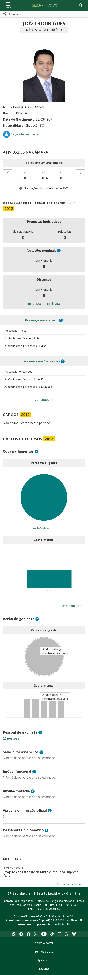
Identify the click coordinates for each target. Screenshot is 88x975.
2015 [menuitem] (62, 178)
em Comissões (41, 361)
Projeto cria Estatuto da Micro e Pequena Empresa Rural (41, 874)
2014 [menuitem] (43, 178)
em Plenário (41, 320)
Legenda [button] (42, 528)
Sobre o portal (44, 943)
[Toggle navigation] (80, 5)
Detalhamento (73, 606)
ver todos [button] (42, 400)
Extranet (44, 968)
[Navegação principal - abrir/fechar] (8, 5)
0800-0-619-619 (46, 916)
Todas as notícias (71, 884)
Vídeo (34, 304)
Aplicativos (44, 960)
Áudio (53, 304)
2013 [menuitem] (25, 178)
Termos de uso (44, 951)
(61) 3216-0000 (54, 920)
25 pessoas (11, 738)
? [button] (58, 250)
